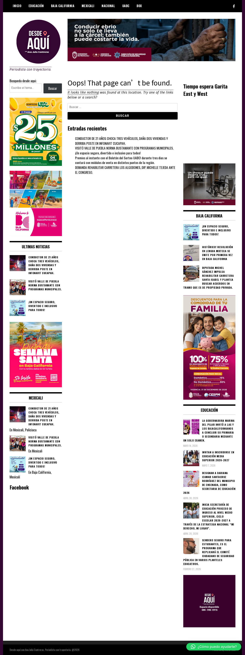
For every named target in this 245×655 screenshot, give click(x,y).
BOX (139, 6)
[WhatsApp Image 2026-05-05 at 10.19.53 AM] (36, 234)
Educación (36, 6)
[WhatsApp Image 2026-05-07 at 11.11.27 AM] (36, 164)
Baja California (63, 6)
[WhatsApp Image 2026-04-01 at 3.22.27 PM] (36, 385)
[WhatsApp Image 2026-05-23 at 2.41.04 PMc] (209, 203)
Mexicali (88, 6)
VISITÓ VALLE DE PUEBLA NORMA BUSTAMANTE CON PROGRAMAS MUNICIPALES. (125, 148)
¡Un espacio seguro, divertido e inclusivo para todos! (108, 152)
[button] (213, 646)
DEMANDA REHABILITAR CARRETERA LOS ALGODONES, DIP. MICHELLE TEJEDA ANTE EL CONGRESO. (126, 170)
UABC (125, 6)
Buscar (52, 88)
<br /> (209, 129)
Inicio (17, 6)
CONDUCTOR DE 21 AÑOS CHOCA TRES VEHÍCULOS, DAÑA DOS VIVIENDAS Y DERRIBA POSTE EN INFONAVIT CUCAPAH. (122, 141)
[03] (209, 625)
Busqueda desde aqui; (23, 80)
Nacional (108, 6)
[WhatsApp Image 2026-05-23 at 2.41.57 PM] (152, 59)
